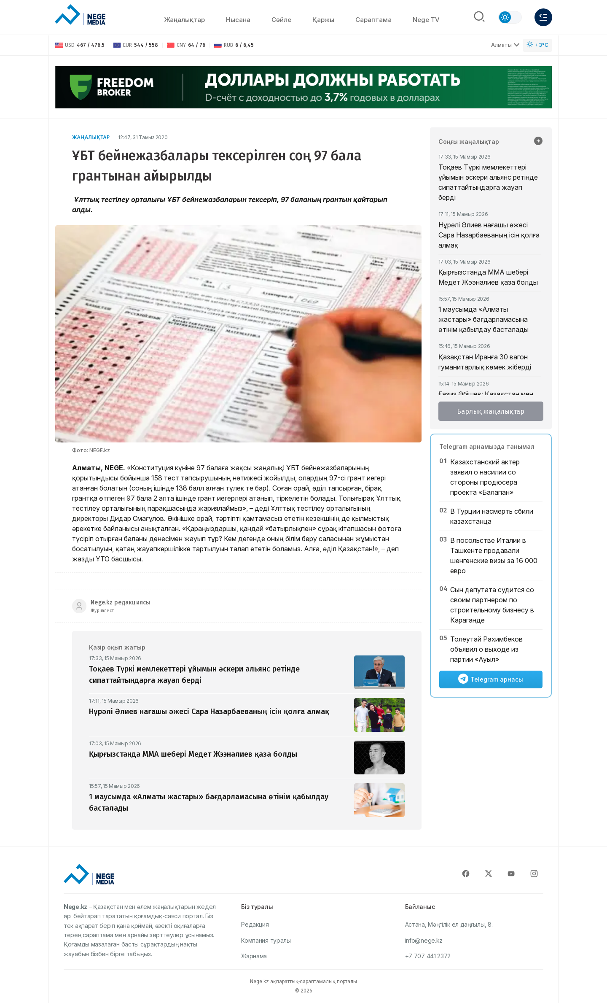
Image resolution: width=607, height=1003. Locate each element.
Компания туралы (266, 940)
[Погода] (537, 45)
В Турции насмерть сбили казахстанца (491, 516)
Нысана (238, 20)
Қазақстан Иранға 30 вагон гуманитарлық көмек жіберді (484, 362)
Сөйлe (281, 20)
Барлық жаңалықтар (490, 411)
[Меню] (543, 17)
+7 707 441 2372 (428, 956)
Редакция (255, 924)
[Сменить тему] (510, 17)
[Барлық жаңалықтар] (538, 142)
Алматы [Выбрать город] (505, 45)
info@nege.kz (424, 940)
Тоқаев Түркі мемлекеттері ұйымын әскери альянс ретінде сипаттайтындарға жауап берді (488, 182)
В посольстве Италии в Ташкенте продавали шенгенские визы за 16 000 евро (493, 555)
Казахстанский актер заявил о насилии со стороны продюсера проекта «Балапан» (485, 477)
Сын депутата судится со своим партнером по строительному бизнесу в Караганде (492, 604)
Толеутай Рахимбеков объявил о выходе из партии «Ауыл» (486, 649)
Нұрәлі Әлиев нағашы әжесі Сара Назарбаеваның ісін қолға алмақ (489, 235)
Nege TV (426, 20)
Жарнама (254, 956)
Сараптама (373, 20)
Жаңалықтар (184, 20)
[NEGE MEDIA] (80, 15)
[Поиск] (479, 17)
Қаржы (323, 20)
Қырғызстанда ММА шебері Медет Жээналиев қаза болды (488, 277)
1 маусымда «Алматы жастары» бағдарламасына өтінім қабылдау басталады (483, 319)
